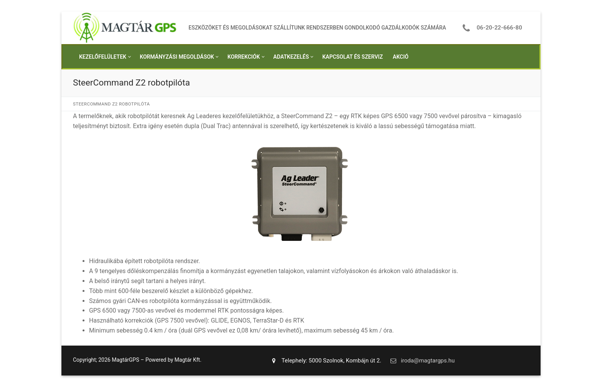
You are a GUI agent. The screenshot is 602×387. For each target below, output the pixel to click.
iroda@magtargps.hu (421, 360)
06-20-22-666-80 (490, 28)
